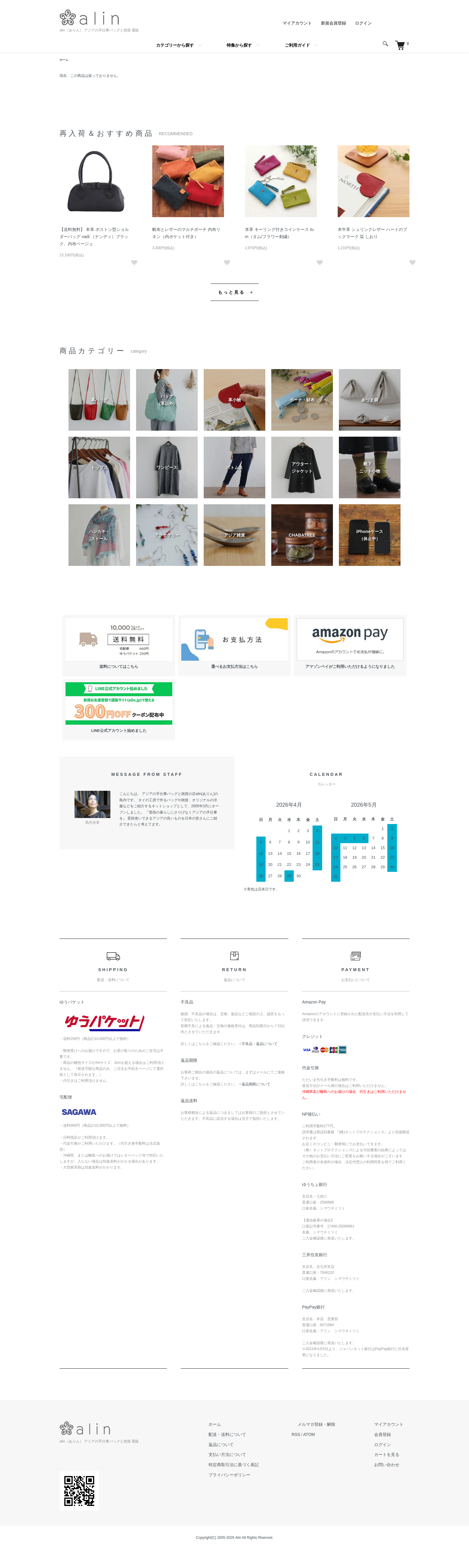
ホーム (65, 60)
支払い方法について (271, 1447)
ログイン (364, 23)
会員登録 (391, 1429)
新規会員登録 (337, 23)
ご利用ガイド (297, 45)
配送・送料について (271, 1429)
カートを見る (395, 1447)
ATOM (340, 1429)
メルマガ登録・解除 (341, 1420)
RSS (329, 1429)
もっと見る (231, 290)
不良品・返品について (260, 1040)
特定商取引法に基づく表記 (276, 1456)
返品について (266, 1438)
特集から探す (239, 45)
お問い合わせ (395, 1456)
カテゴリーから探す (175, 45)
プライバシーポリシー (273, 1465)
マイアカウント (305, 23)
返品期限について (256, 1080)
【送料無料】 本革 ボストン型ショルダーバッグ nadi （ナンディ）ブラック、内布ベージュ (95, 236)
